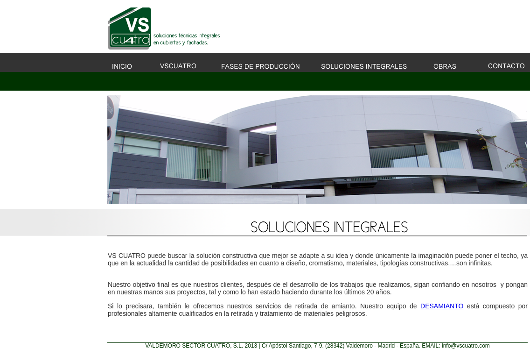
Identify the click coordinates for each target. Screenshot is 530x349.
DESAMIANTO (441, 306)
